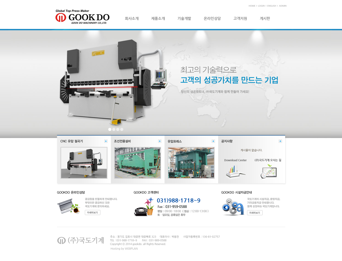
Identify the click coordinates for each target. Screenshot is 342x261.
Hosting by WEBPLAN (124, 248)
